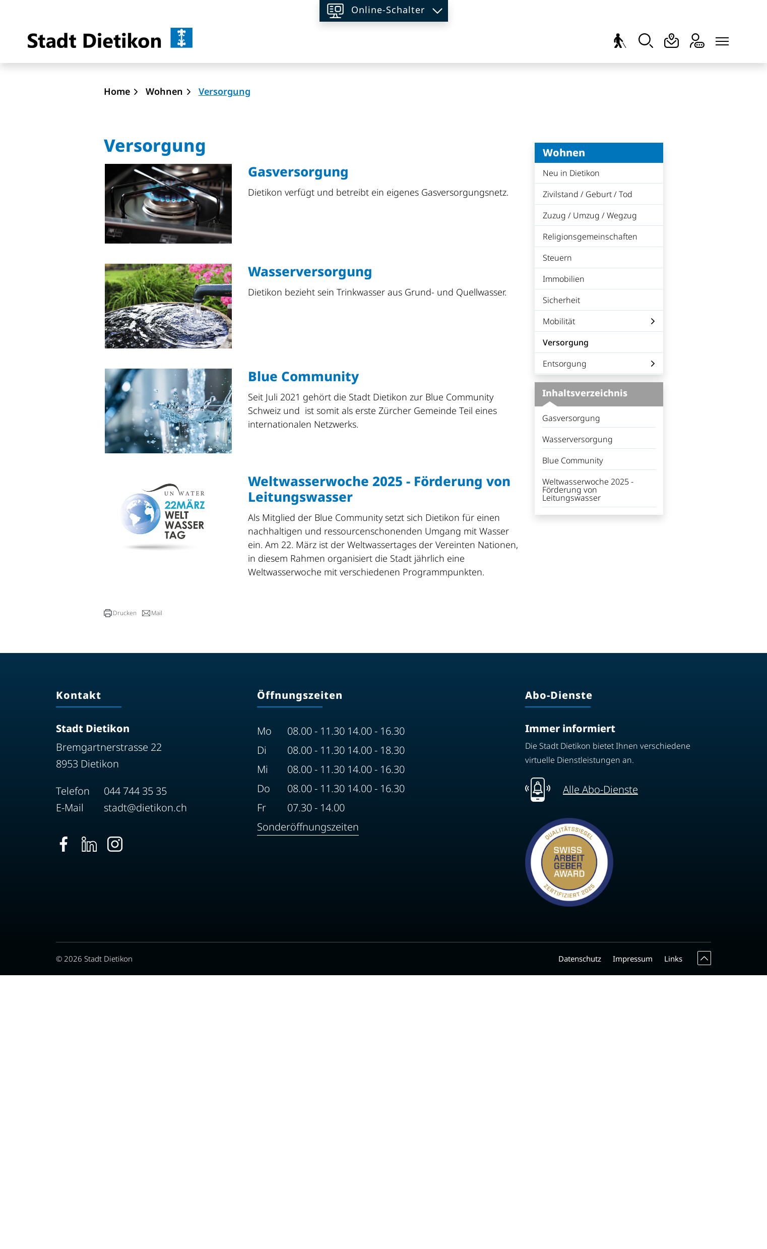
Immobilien (564, 553)
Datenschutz (579, 1232)
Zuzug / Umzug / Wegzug (590, 489)
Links (673, 1232)
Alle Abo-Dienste (600, 1063)
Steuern (557, 532)
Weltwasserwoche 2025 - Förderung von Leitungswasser (587, 764)
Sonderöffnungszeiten (308, 1101)
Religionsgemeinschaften (590, 510)
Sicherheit (561, 574)
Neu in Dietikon (571, 447)
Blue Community (572, 734)
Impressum (633, 1232)
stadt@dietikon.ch (145, 1082)
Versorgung (571, 619)
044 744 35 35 (135, 1065)
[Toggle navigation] (722, 38)
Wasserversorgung (577, 713)
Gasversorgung (571, 692)
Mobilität (559, 595)
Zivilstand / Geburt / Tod (587, 468)
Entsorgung (565, 637)
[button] (120, 887)
